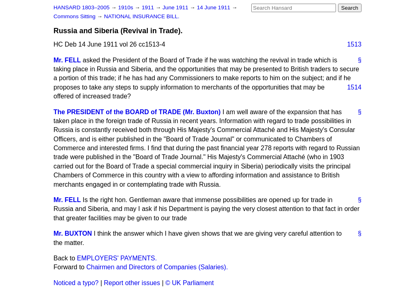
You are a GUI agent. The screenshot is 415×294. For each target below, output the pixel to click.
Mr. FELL (67, 60)
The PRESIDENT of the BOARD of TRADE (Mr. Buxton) (136, 112)
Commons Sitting (75, 16)
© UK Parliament (189, 282)
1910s (126, 7)
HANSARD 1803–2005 (81, 7)
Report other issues (132, 282)
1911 (149, 7)
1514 (354, 87)
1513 (354, 44)
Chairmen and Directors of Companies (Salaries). (157, 267)
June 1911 (176, 7)
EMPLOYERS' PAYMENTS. (117, 258)
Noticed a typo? (75, 282)
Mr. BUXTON (72, 233)
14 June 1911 (214, 7)
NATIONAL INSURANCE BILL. (142, 16)
